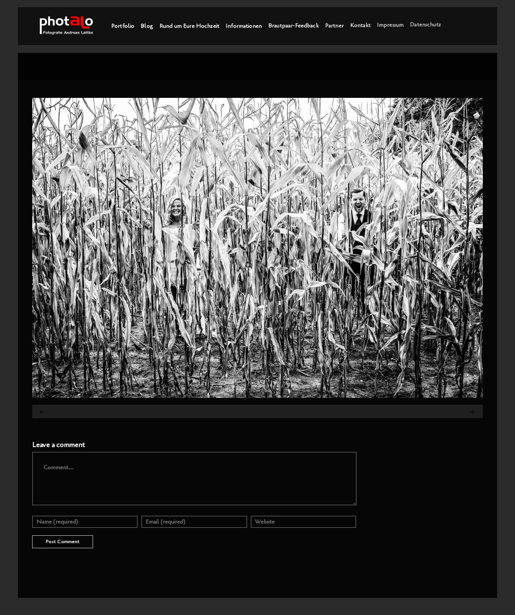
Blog (147, 26)
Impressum (390, 24)
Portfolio (122, 26)
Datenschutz (425, 24)
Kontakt (360, 25)
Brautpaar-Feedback (293, 26)
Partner (334, 25)
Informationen (244, 26)
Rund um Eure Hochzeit (189, 26)
